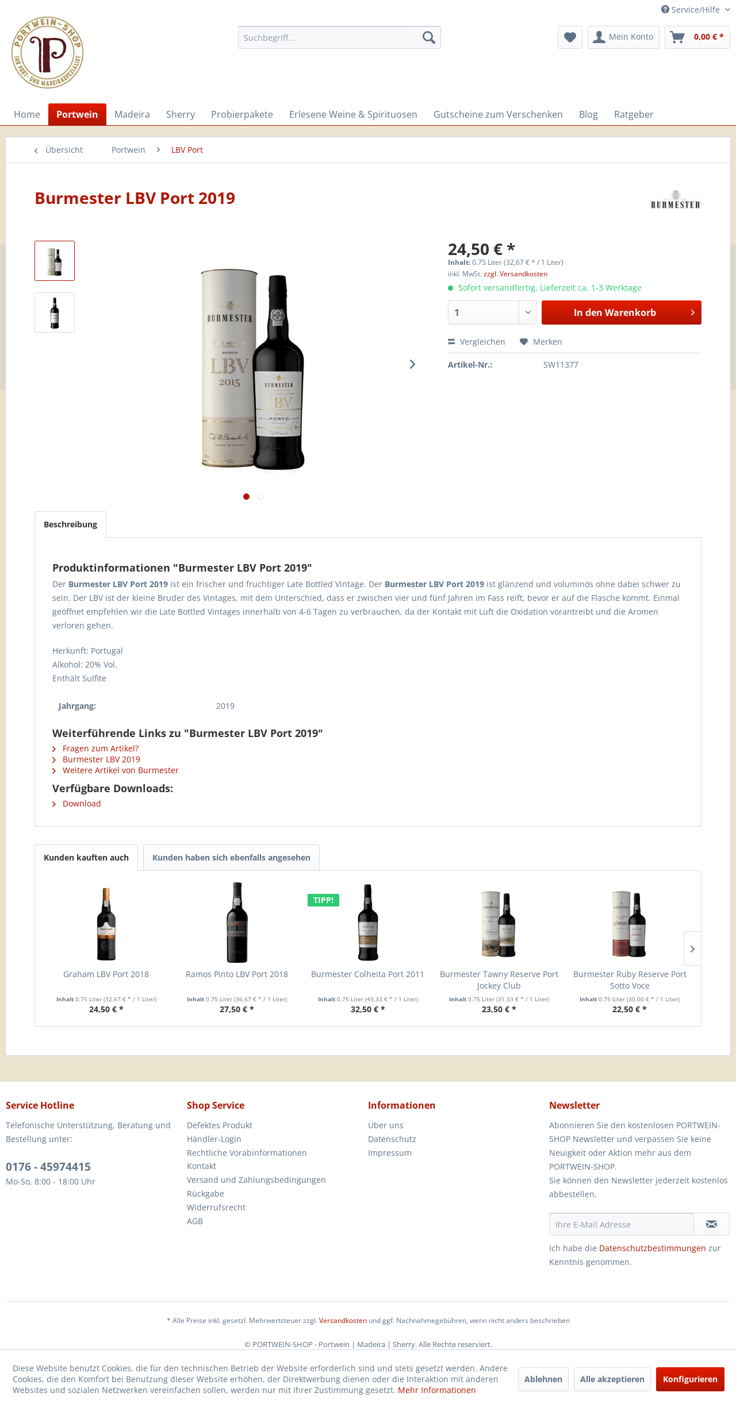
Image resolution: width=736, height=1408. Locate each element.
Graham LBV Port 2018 (106, 974)
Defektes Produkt (219, 1125)
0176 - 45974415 (48, 1166)
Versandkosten (343, 1320)
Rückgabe (205, 1193)
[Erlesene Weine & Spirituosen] (353, 114)
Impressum (390, 1152)
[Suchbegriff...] (339, 37)
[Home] (27, 114)
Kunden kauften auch (86, 857)
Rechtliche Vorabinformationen (247, 1152)
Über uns (386, 1125)
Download (76, 803)
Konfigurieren (690, 1379)
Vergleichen (476, 341)
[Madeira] (132, 114)
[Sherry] (180, 114)
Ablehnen (543, 1379)
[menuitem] (339, 37)
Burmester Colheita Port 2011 (367, 974)
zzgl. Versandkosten (515, 274)
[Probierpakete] (242, 114)
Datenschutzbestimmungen (652, 1248)
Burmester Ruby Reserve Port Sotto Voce (630, 980)
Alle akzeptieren (612, 1379)
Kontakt (201, 1165)
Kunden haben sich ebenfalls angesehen (231, 857)
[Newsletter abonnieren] (711, 1224)
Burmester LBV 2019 (96, 759)
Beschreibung (70, 524)
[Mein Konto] (624, 37)
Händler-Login (214, 1138)
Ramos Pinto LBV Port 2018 (237, 974)
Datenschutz (392, 1138)
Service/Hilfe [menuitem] (691, 9)
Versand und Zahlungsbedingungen (256, 1179)
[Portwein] (77, 114)
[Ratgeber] (634, 114)
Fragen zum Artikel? (95, 748)
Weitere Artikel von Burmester (115, 770)
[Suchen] (429, 37)
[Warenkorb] (697, 37)
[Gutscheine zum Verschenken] (498, 114)
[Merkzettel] (570, 37)
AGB (195, 1221)
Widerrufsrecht (216, 1207)
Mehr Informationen (437, 1389)
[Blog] (588, 114)
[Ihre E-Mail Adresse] (621, 1224)
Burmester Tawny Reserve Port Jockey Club (499, 980)
